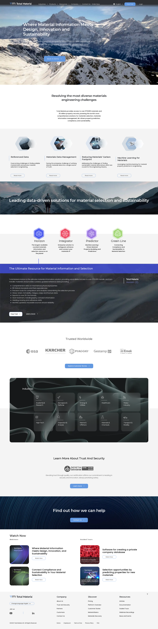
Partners (60, 609)
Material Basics (93, 612)
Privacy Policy (89, 623)
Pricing (90, 601)
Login (141, 4)
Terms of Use (78, 623)
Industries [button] (42, 4)
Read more (17, 175)
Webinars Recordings (126, 612)
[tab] (39, 249)
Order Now (96, 4)
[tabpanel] (79, 293)
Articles (122, 601)
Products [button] (52, 4)
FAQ (98, 623)
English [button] (117, 4)
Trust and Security (63, 605)
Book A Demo (54, 59)
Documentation (125, 605)
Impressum (67, 623)
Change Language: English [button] (20, 603)
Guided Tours (124, 609)
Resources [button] (63, 4)
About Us (60, 601)
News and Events (125, 616)
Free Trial (130, 4)
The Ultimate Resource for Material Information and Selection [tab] (51, 268)
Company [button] (75, 4)
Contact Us (86, 4)
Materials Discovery (95, 616)
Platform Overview (94, 605)
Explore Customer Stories (79, 366)
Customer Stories (94, 609)
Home (58, 623)
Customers (61, 612)
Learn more (32, 314)
